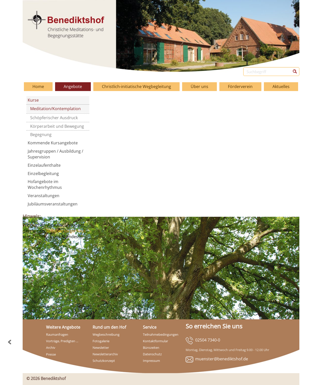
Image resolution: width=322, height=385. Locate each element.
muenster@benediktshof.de (221, 359)
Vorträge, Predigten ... (62, 341)
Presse (51, 354)
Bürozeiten (151, 347)
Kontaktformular (155, 341)
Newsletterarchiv (105, 354)
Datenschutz (152, 354)
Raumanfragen (57, 334)
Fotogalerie (101, 341)
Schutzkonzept (104, 360)
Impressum (151, 360)
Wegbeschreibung (106, 334)
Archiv (50, 347)
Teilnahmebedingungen (160, 334)
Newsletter (101, 347)
